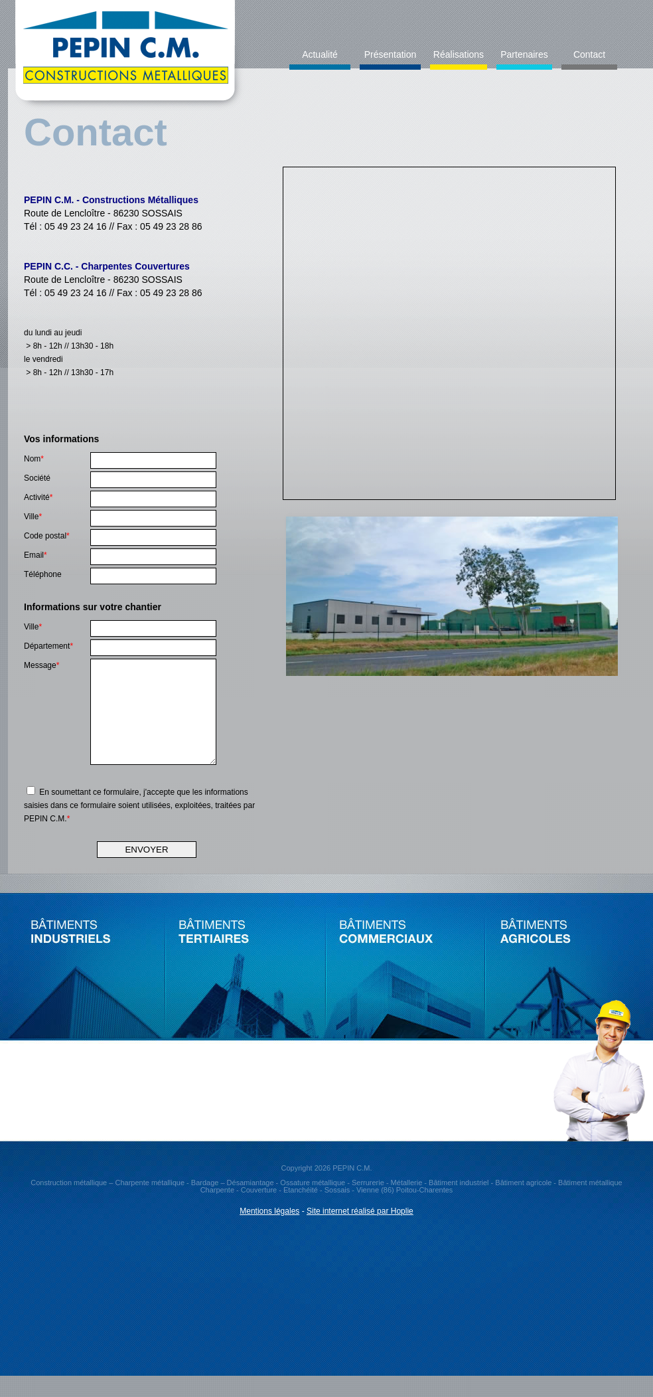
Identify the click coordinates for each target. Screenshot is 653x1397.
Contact (589, 54)
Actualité (320, 54)
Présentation (390, 54)
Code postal (47, 535)
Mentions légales (269, 1231)
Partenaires (524, 54)
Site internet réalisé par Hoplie (360, 1231)
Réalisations (458, 54)
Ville (33, 516)
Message (41, 665)
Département (48, 646)
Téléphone (43, 574)
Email (35, 555)
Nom (34, 458)
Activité (38, 497)
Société (37, 478)
